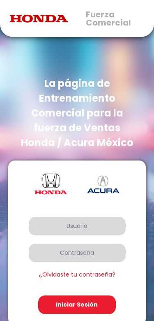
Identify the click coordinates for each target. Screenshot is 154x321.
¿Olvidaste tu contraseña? (77, 274)
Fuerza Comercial (108, 18)
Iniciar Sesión (77, 304)
